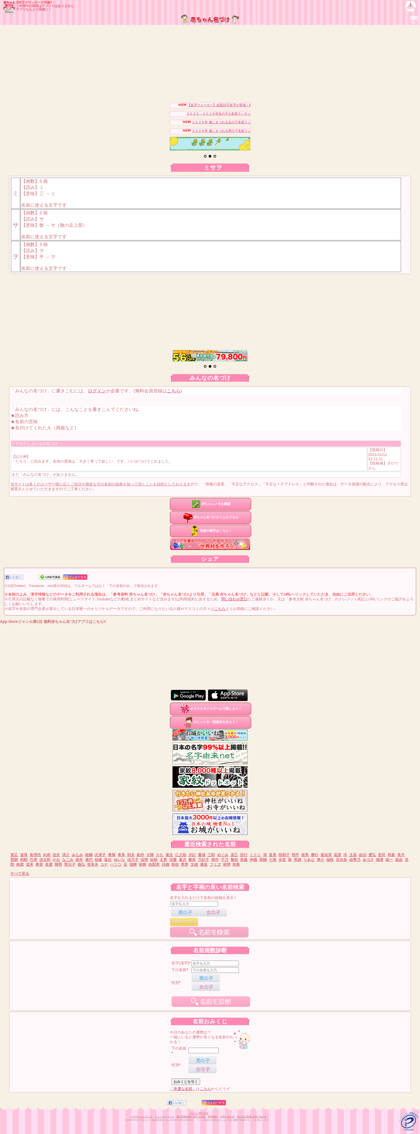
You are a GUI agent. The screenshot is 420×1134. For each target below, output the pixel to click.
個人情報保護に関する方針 (191, 1116)
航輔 (89, 855)
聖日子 (70, 864)
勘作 (140, 855)
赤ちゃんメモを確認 (210, 504)
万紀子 (203, 859)
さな (159, 855)
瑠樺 (133, 864)
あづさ (368, 859)
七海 (272, 859)
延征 (108, 859)
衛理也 (35, 855)
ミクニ (255, 855)
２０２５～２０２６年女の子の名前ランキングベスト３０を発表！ (241, 114)
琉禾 (29, 864)
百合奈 (341, 859)
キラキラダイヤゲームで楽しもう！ (210, 709)
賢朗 (14, 859)
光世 (282, 859)
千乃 (224, 859)
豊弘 (372, 855)
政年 (79, 859)
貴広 (14, 855)
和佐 (175, 864)
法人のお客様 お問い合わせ (252, 1116)
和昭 (24, 859)
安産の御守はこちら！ (210, 531)
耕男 (227, 864)
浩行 (244, 855)
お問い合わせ (227, 1116)
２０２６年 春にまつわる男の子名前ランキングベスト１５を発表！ (247, 131)
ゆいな (119, 859)
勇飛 (111, 855)
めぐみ (222, 855)
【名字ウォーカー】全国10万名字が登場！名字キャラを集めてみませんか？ (250, 105)
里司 (381, 855)
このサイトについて (141, 1116)
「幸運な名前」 (183, 1089)
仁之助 (180, 855)
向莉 (47, 855)
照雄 (297, 859)
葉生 (169, 855)
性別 (175, 982)
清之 (66, 855)
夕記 (192, 855)
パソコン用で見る (198, 1113)
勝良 (192, 859)
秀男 (184, 864)
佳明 (144, 859)
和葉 (391, 855)
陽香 (380, 859)
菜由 (399, 859)
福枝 (330, 859)
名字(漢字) (180, 963)
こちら (174, 390)
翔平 (295, 855)
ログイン (97, 390)
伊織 (253, 859)
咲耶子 (284, 855)
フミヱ (215, 864)
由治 (362, 855)
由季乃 (355, 859)
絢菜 (20, 864)
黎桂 (234, 859)
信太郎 (45, 859)
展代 (89, 859)
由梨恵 (154, 864)
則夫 (131, 855)
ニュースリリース (164, 1116)
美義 (244, 859)
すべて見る (19, 873)
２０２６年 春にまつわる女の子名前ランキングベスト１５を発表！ (247, 122)
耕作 (215, 859)
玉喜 (353, 855)
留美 (305, 855)
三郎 (211, 855)
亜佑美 (326, 855)
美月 (401, 855)
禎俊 (98, 859)
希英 (39, 864)
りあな (309, 859)
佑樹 (154, 859)
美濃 (48, 864)
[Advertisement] (210, 62)
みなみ (77, 855)
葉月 (182, 859)
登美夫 (92, 864)
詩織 (165, 864)
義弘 (81, 864)
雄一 (389, 859)
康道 (204, 864)
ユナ (104, 864)
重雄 (201, 855)
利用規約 (213, 1116)
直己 (234, 855)
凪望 (337, 855)
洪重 (173, 859)
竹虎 (33, 859)
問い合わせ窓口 (234, 599)
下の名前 (178, 970)
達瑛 (24, 855)
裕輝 (142, 864)
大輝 (150, 855)
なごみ (67, 859)
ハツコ (115, 864)
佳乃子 (132, 859)
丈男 (163, 859)
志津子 (100, 855)
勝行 (314, 855)
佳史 (56, 855)
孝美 (121, 855)
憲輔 (263, 859)
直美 (272, 855)
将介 (320, 859)
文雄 (194, 864)
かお (56, 859)
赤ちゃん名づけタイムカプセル (210, 517)
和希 (236, 864)
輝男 (58, 864)
